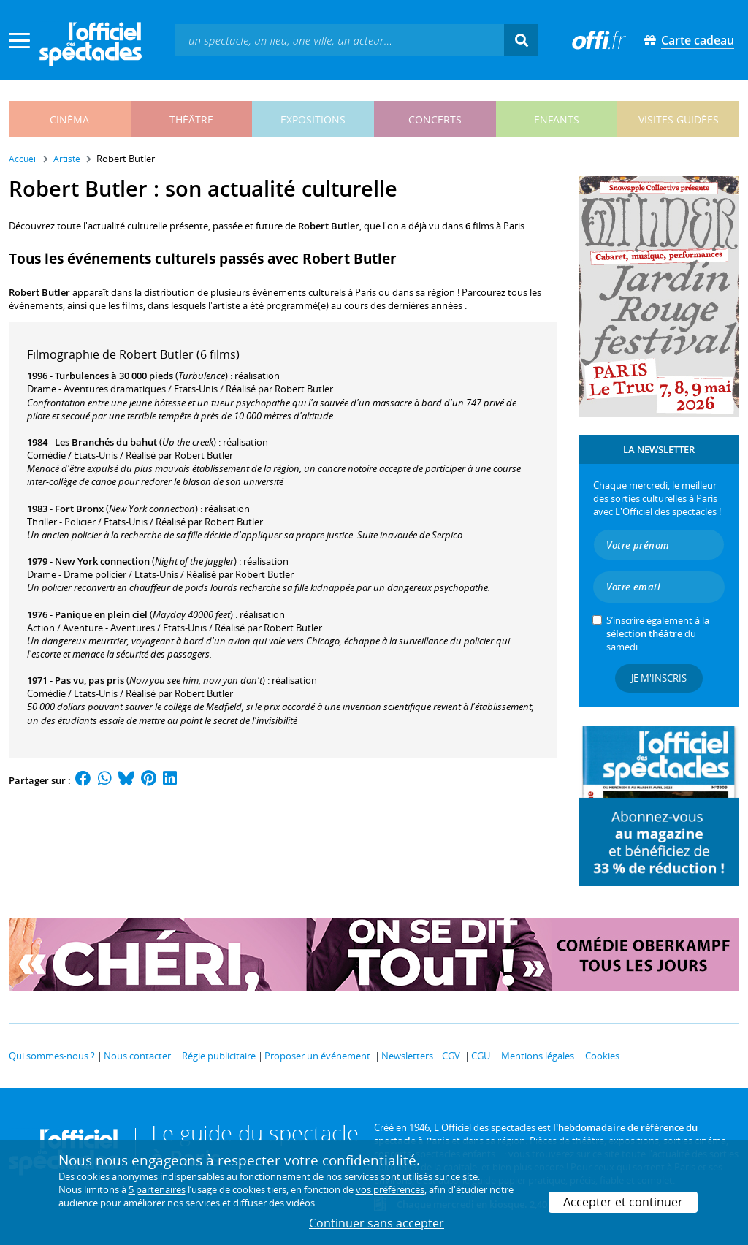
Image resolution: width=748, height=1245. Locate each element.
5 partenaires (157, 1189)
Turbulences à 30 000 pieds (114, 375)
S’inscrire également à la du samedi (657, 633)
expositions (313, 119)
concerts (435, 119)
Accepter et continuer (623, 1202)
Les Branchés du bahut (106, 442)
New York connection (102, 561)
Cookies (602, 1055)
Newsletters (407, 1055)
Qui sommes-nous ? (52, 1055)
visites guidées (678, 119)
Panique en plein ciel (101, 614)
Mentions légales (537, 1055)
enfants (556, 119)
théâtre (191, 119)
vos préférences (390, 1189)
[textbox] (339, 40)
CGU (480, 1055)
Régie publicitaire (219, 1055)
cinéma (69, 119)
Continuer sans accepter (376, 1223)
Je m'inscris (659, 678)
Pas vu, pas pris (89, 680)
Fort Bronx (79, 508)
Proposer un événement (317, 1055)
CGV (451, 1055)
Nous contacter (137, 1055)
